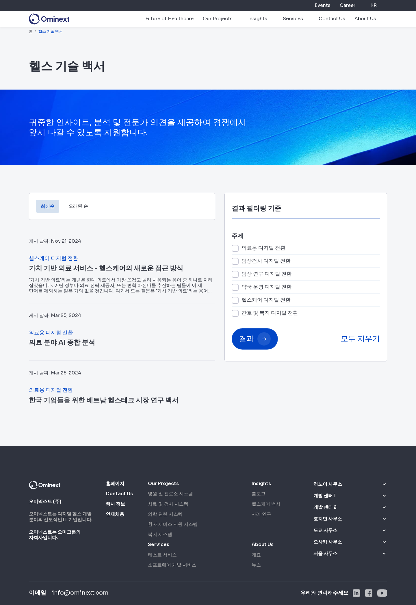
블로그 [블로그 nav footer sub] (258, 494)
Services (293, 19)
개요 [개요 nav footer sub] (256, 555)
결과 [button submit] (255, 339)
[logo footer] (44, 484)
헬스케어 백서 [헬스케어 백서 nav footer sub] (266, 504)
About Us (365, 19)
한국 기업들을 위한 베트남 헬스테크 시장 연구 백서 (104, 400)
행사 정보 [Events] (115, 504)
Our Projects (218, 19)
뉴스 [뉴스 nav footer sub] (256, 565)
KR (373, 5)
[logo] (49, 19)
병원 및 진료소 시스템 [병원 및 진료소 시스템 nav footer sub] (170, 494)
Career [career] (347, 5)
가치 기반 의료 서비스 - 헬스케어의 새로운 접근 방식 (106, 268)
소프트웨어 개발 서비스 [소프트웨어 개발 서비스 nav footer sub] (172, 565)
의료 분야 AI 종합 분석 (62, 342)
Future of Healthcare (169, 19)
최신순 (48, 206)
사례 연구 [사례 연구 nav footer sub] (261, 514)
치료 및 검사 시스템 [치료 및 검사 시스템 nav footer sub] (168, 504)
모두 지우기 (360, 338)
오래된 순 (78, 206)
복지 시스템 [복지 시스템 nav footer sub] (160, 534)
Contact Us (332, 19)
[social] (356, 593)
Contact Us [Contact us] (119, 493)
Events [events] (322, 5)
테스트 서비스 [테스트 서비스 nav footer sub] (162, 555)
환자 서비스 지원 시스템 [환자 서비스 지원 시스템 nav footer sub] (173, 524)
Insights (257, 19)
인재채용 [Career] (115, 514)
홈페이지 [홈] (115, 483)
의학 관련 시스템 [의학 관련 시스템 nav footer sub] (165, 514)
